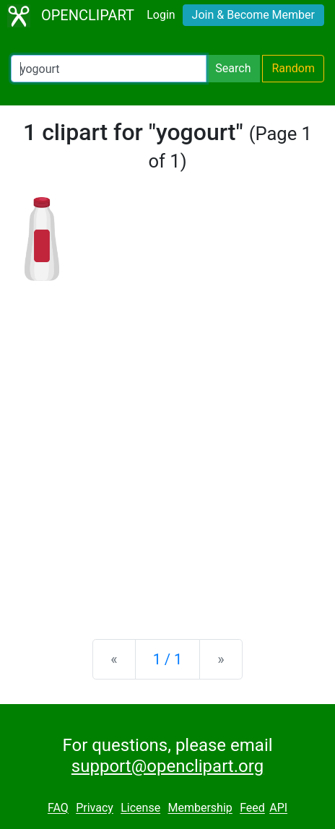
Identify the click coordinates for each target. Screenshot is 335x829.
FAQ (58, 808)
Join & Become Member (253, 15)
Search (233, 68)
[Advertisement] (167, 448)
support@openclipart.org (167, 766)
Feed (252, 808)
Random (293, 68)
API (278, 808)
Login (161, 15)
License (140, 808)
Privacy (94, 808)
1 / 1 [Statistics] (168, 659)
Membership (200, 808)
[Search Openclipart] (108, 68)
